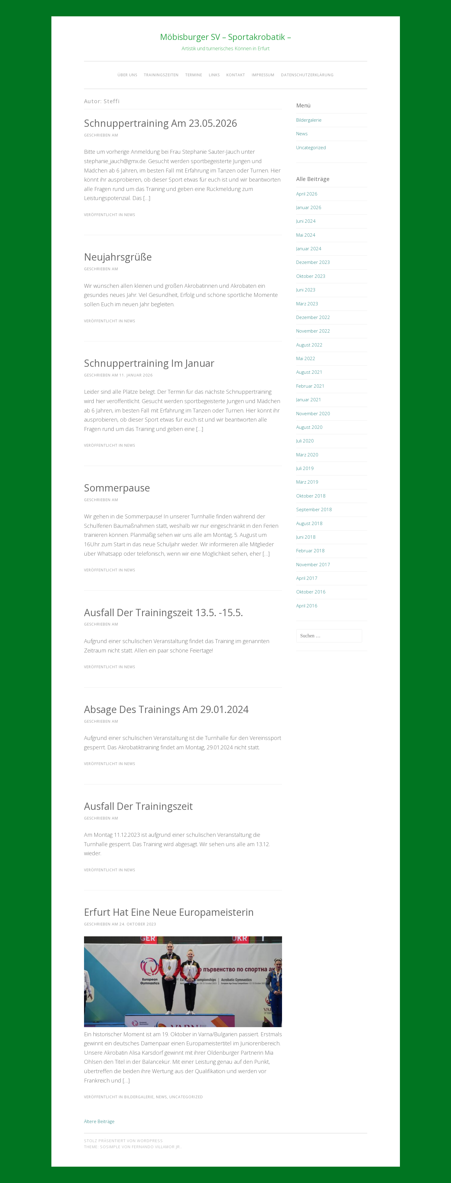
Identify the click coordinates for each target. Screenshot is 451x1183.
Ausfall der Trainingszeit (138, 806)
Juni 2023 (306, 290)
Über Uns (127, 74)
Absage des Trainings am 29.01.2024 (166, 709)
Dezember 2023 (313, 262)
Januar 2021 (308, 399)
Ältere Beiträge (99, 1121)
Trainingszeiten (161, 74)
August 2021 (309, 372)
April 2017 (306, 578)
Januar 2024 (308, 248)
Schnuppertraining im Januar (149, 363)
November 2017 (313, 564)
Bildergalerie (139, 1096)
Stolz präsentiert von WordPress (123, 1140)
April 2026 (306, 194)
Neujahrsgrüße (118, 256)
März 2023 (307, 304)
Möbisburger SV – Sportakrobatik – (225, 36)
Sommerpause (117, 487)
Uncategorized (186, 1096)
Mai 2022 (305, 358)
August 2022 (309, 345)
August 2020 (309, 427)
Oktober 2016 (311, 592)
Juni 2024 (306, 221)
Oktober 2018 (311, 496)
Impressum (263, 74)
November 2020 (313, 413)
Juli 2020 (305, 441)
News (129, 214)
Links (214, 74)
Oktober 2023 (311, 276)
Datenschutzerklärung (307, 74)
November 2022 (313, 331)
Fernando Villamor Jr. (156, 1146)
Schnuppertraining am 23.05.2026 (160, 123)
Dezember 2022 (313, 317)
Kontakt (235, 74)
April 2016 (306, 606)
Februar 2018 (310, 550)
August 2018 (309, 523)
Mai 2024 (305, 235)
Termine (193, 74)
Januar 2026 (308, 207)
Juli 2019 (305, 468)
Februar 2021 (310, 386)
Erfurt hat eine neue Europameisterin (169, 911)
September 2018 (314, 509)
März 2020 (307, 455)
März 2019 (307, 482)
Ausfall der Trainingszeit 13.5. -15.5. (163, 612)
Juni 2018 (306, 537)
